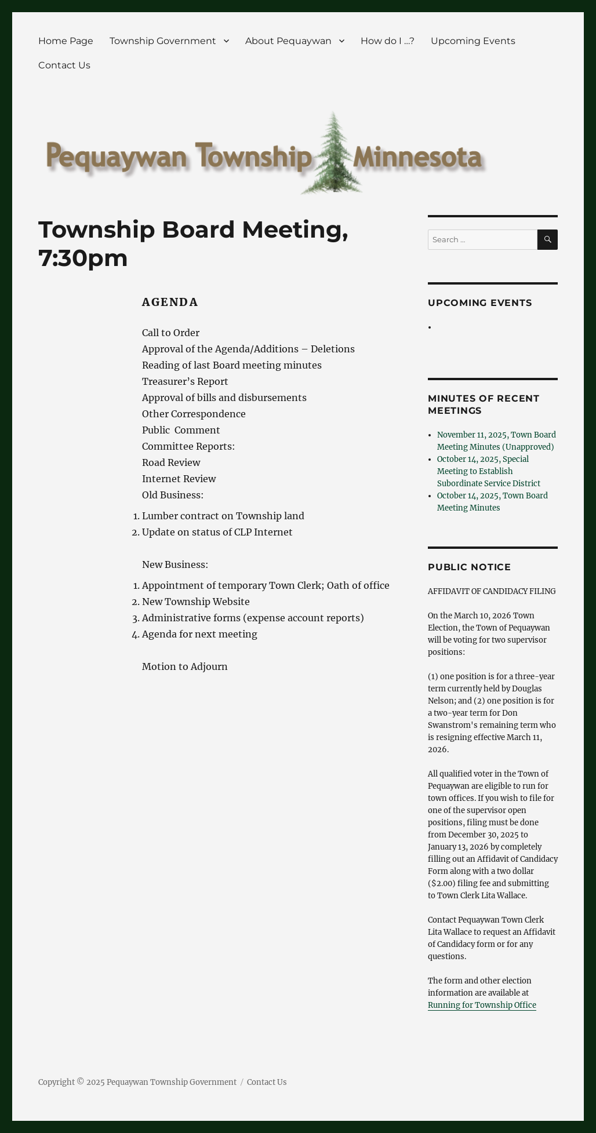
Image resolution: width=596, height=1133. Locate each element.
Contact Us (64, 65)
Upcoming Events (473, 40)
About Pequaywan (288, 40)
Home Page (65, 40)
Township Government (163, 40)
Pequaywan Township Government (172, 1082)
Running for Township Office (482, 1005)
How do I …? (388, 40)
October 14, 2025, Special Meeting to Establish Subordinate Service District (488, 471)
